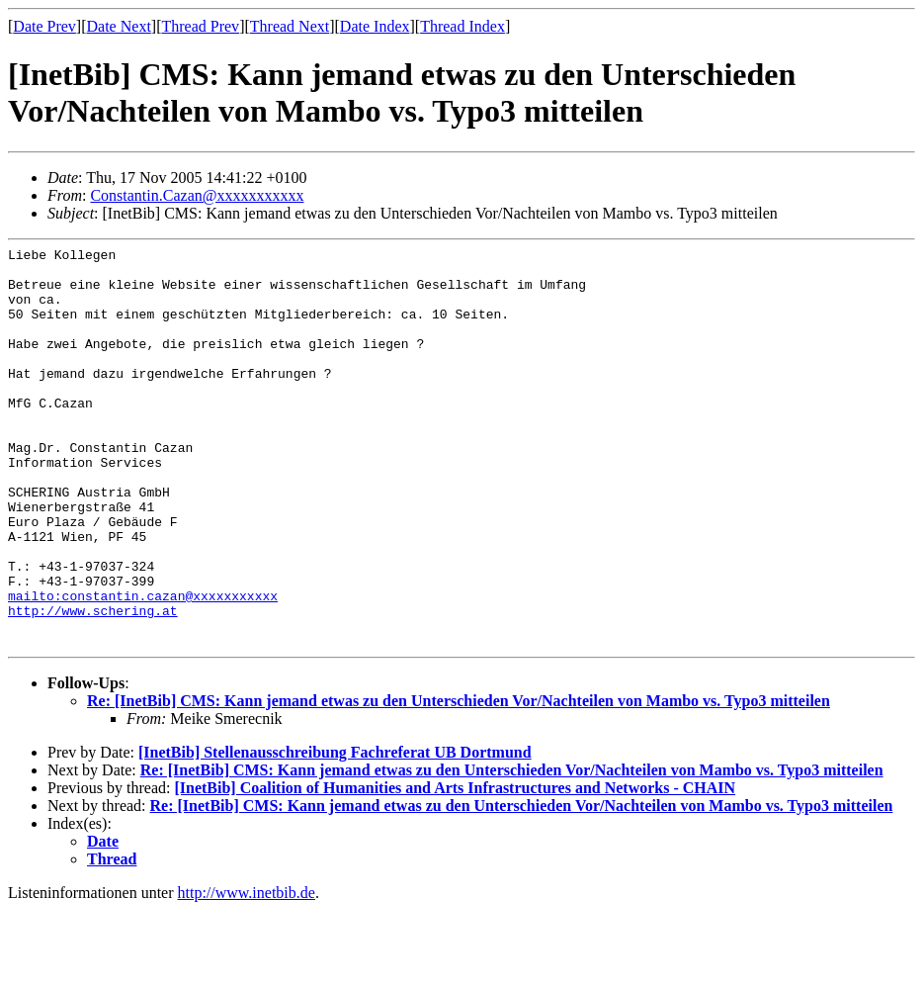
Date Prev (44, 26)
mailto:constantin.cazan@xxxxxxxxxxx (143, 666)
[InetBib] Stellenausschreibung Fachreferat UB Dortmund (335, 832)
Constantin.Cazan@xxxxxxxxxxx (196, 195)
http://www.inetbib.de (246, 972)
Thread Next (289, 26)
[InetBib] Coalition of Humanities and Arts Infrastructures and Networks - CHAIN (454, 867)
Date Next (119, 26)
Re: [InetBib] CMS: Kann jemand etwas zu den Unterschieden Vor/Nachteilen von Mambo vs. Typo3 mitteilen (458, 780)
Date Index (375, 26)
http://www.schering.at (93, 684)
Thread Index (462, 26)
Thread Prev (200, 26)
